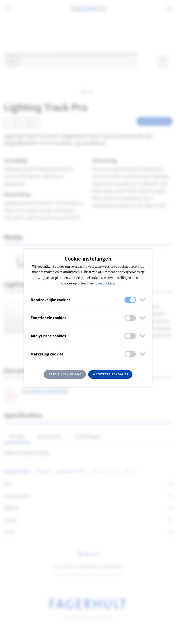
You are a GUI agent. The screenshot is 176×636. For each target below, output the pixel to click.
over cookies (105, 283)
